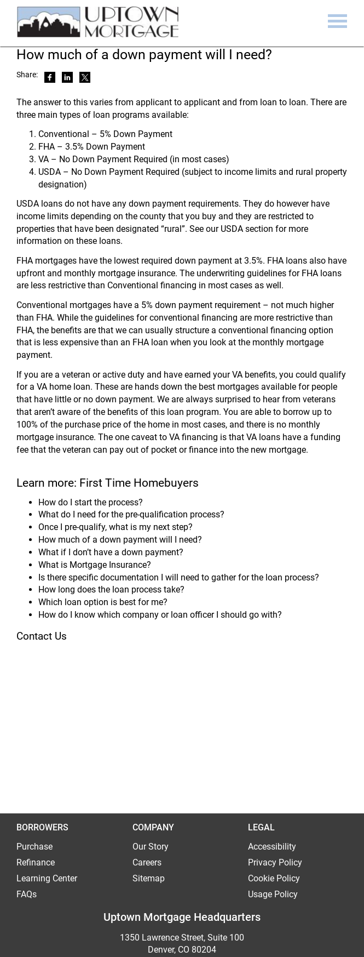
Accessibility (272, 846)
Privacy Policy (275, 862)
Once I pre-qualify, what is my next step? (115, 527)
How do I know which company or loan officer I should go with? (160, 614)
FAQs (26, 894)
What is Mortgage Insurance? (94, 565)
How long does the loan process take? (111, 589)
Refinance (35, 862)
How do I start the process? (90, 502)
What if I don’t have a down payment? (110, 552)
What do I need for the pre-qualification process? (131, 514)
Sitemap (148, 878)
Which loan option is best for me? (102, 602)
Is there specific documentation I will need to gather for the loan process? (178, 577)
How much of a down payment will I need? (120, 539)
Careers (146, 862)
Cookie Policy (274, 878)
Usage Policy (273, 894)
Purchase (34, 846)
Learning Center (46, 878)
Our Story (150, 846)
